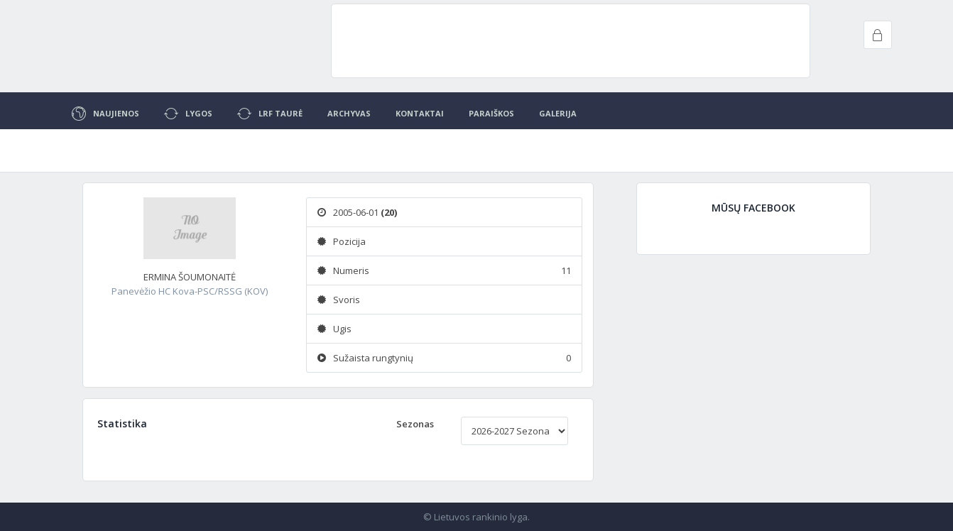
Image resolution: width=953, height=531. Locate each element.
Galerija (558, 113)
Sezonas (415, 423)
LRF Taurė (270, 113)
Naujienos (105, 113)
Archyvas (349, 113)
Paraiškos (491, 113)
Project (142, 42)
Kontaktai (420, 113)
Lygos (188, 113)
